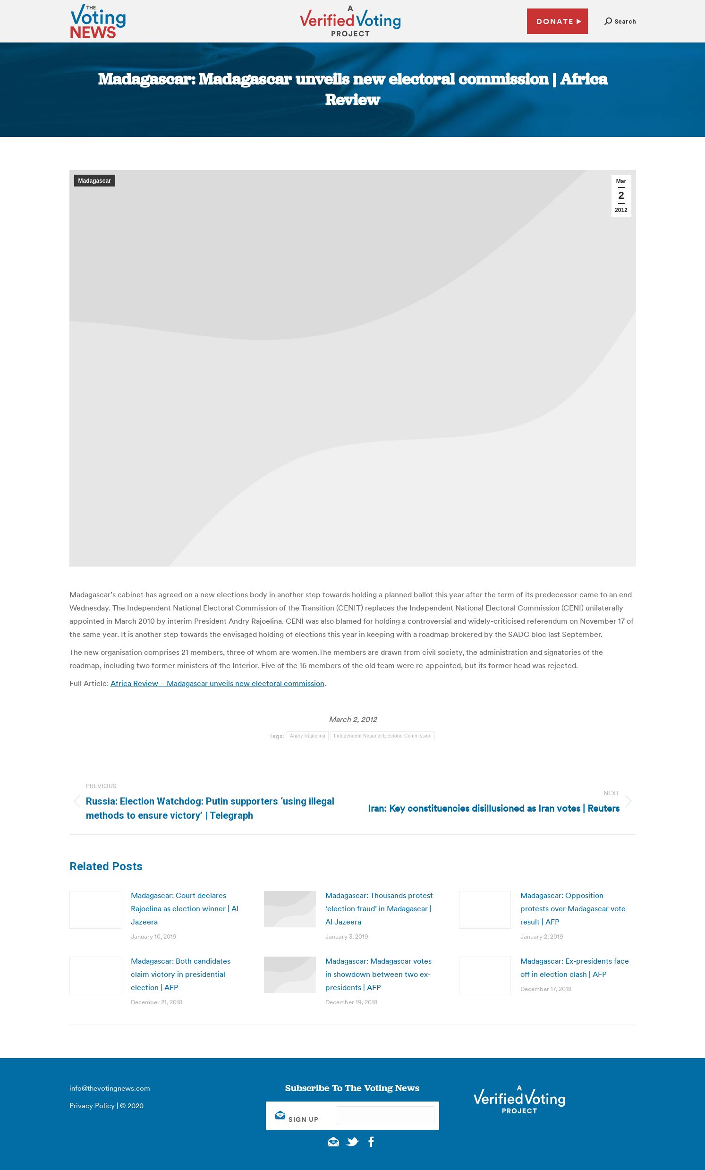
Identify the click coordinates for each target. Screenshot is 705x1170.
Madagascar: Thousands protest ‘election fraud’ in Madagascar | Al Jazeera (379, 908)
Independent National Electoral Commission (383, 735)
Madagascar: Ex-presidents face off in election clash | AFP (574, 967)
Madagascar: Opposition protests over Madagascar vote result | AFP (573, 908)
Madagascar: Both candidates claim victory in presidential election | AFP (180, 974)
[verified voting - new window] (350, 37)
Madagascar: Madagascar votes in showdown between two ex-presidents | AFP (378, 974)
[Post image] (95, 910)
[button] (620, 21)
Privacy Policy (92, 1105)
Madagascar (94, 181)
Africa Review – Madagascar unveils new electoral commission (217, 683)
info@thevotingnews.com (109, 1088)
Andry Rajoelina (307, 735)
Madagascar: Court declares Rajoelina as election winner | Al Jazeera (184, 908)
